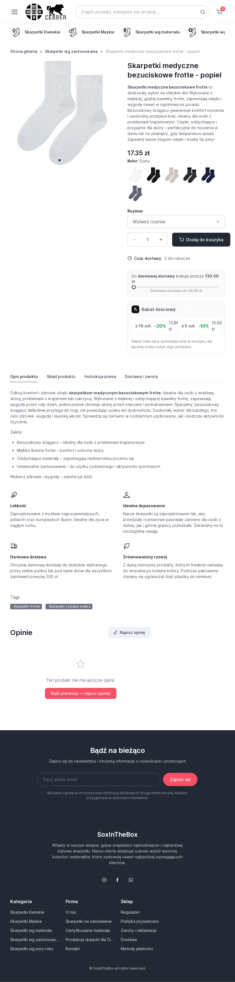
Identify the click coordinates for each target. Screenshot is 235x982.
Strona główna (23, 51)
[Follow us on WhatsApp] (130, 879)
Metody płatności (137, 948)
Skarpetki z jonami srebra (69, 606)
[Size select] (176, 221)
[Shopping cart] (219, 11)
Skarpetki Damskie (27, 912)
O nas (71, 912)
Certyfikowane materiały (88, 930)
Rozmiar (135, 211)
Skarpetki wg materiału (31, 930)
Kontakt (73, 948)
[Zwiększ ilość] (160, 239)
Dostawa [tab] (141, 377)
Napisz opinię (129, 632)
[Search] (142, 12)
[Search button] (202, 11)
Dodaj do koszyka (201, 239)
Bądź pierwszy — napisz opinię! (81, 693)
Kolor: (138, 161)
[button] (59, 160)
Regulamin (130, 912)
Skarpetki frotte (27, 606)
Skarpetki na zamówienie (89, 921)
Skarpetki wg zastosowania (71, 51)
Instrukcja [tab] (100, 377)
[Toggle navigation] (14, 12)
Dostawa (129, 939)
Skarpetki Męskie (26, 921)
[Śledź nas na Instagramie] (104, 879)
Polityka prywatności (140, 921)
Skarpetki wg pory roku (32, 948)
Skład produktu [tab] (61, 376)
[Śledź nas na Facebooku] (117, 879)
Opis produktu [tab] (24, 376)
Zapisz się (180, 779)
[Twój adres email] (99, 779)
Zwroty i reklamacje (139, 930)
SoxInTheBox (117, 834)
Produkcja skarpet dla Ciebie (90, 939)
